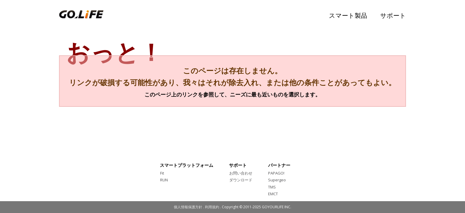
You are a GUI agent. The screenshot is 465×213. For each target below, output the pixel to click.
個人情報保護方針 (188, 206)
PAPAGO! (276, 173)
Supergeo (277, 180)
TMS (272, 187)
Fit (162, 173)
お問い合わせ (240, 173)
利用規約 (212, 206)
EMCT (273, 193)
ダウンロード (240, 180)
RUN (164, 180)
